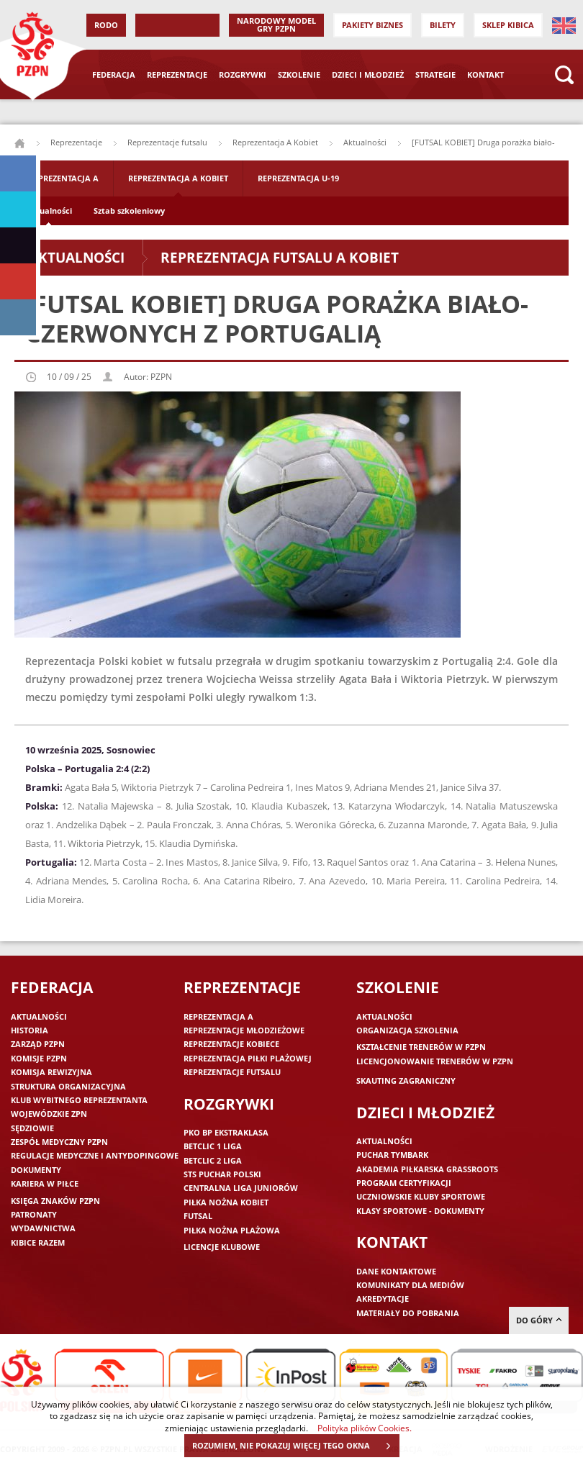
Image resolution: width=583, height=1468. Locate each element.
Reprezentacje (177, 74)
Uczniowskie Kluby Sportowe (420, 1196)
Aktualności (365, 142)
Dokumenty (36, 1169)
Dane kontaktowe (396, 1271)
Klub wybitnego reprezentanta (79, 1100)
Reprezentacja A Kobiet (275, 142)
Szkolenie (299, 74)
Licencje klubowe (222, 1246)
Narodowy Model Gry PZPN (276, 24)
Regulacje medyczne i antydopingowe (94, 1155)
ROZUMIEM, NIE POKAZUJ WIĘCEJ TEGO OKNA (295, 1445)
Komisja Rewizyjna (51, 1071)
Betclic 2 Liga (213, 1160)
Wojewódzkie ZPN (49, 1113)
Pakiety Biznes (372, 24)
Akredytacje (382, 1298)
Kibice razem (38, 1242)
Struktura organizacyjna (68, 1086)
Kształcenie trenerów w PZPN (421, 1046)
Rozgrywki (242, 74)
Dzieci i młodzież (368, 74)
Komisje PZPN (39, 1058)
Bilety (443, 24)
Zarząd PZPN (38, 1043)
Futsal (198, 1215)
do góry (538, 1320)
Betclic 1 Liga (213, 1146)
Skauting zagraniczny (406, 1080)
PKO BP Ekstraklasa (226, 1132)
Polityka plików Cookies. (364, 1427)
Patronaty (34, 1214)
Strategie (435, 74)
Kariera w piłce (44, 1183)
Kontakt (485, 74)
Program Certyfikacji (403, 1182)
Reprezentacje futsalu (167, 142)
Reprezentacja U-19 (298, 178)
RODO (106, 24)
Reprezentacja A (64, 178)
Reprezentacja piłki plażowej (248, 1058)
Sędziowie (32, 1128)
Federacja (113, 74)
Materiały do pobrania (407, 1313)
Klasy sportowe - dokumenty (420, 1210)
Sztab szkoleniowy (129, 210)
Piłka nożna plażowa (232, 1230)
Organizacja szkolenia (407, 1030)
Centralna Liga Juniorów (241, 1187)
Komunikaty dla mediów (410, 1284)
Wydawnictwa (43, 1228)
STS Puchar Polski (222, 1174)
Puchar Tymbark (392, 1154)
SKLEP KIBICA (508, 24)
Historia (29, 1030)
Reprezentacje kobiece (231, 1043)
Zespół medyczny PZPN (59, 1141)
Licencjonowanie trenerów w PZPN (434, 1061)
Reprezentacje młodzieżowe (244, 1030)
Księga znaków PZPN (55, 1200)
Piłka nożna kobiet (226, 1202)
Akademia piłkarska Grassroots (427, 1169)
